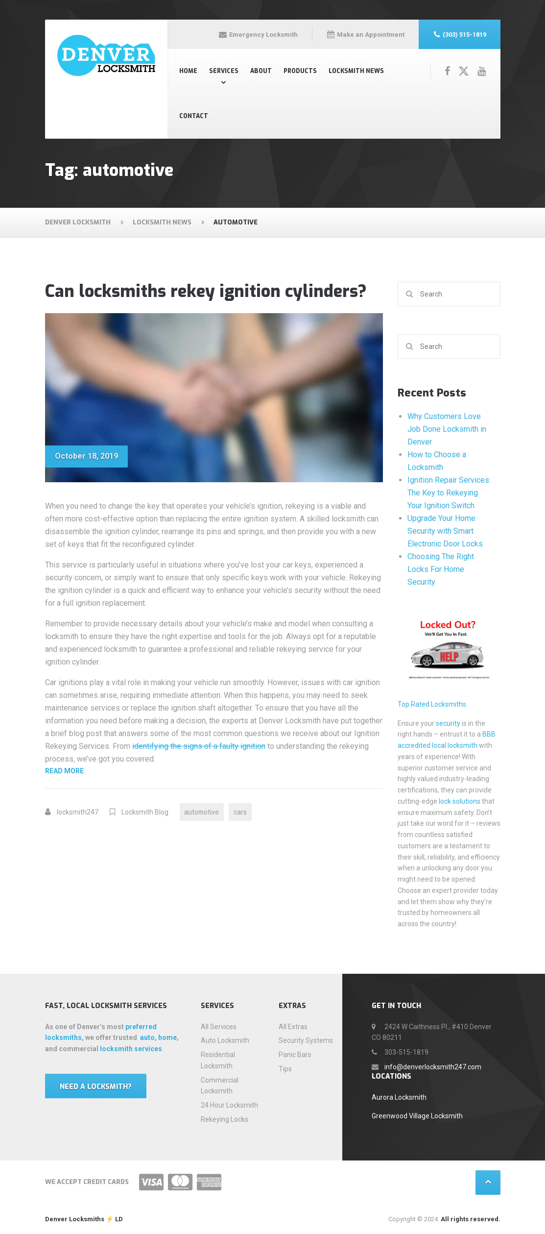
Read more (145, 770)
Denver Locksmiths (74, 1219)
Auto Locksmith (225, 1040)
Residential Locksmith (218, 1060)
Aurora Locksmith (399, 1097)
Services (223, 71)
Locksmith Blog (144, 812)
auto (147, 1037)
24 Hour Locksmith (229, 1105)
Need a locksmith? (96, 1086)
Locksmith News (356, 71)
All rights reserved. (470, 1219)
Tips (285, 1069)
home (167, 1037)
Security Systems (306, 1040)
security (448, 723)
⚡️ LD (113, 1219)
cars (241, 812)
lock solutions (459, 801)
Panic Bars (295, 1055)
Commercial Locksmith (219, 1085)
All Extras (293, 1027)
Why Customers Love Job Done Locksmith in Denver (446, 429)
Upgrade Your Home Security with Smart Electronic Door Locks (445, 531)
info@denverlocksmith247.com (432, 1067)
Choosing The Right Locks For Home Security (440, 569)
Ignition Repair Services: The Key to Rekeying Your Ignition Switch (449, 492)
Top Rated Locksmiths (432, 704)
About (261, 71)
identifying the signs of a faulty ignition (198, 746)
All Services (219, 1027)
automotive (202, 812)
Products (300, 71)
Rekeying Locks (224, 1119)
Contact (193, 116)
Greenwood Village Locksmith (417, 1116)
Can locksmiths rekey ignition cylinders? (206, 291)
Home (188, 71)
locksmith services (131, 1049)
